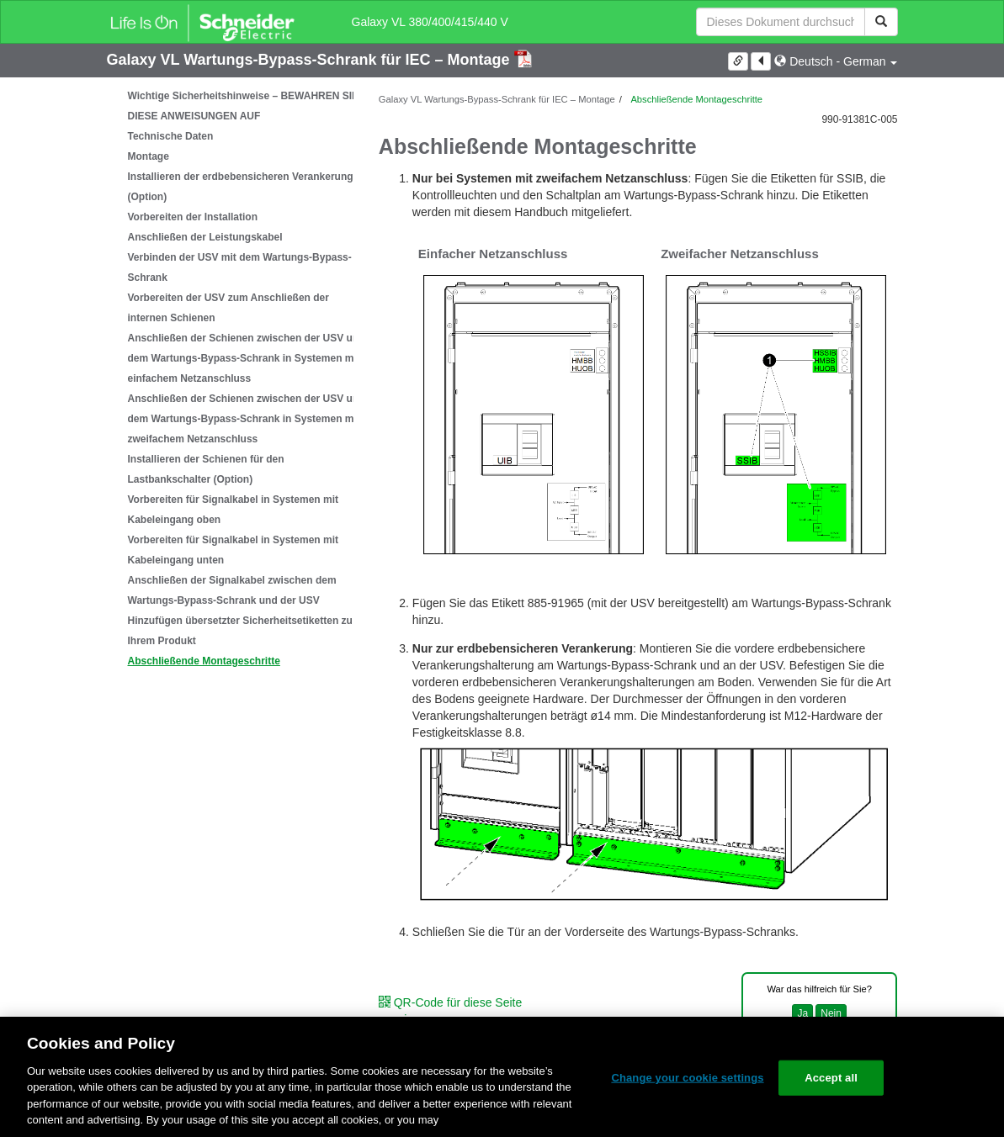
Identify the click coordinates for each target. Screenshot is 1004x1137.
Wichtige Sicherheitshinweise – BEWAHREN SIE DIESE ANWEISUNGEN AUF (243, 106)
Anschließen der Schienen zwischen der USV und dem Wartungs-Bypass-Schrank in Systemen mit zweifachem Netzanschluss (246, 419)
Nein (831, 1013)
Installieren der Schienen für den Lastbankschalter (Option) (206, 469)
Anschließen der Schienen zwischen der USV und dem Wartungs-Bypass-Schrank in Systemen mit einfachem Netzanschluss (246, 358)
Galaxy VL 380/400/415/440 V (430, 22)
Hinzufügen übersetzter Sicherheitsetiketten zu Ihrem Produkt (240, 631)
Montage (148, 156)
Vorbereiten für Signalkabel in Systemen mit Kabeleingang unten (233, 550)
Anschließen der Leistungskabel (205, 237)
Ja (802, 1013)
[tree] (230, 378)
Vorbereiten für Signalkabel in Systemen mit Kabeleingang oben (233, 510)
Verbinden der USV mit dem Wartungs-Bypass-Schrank (240, 267)
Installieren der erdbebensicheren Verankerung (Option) (240, 187)
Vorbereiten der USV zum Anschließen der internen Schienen (228, 308)
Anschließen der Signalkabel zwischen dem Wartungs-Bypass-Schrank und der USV (232, 590)
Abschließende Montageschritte (204, 661)
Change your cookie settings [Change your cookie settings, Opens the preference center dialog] (687, 1077)
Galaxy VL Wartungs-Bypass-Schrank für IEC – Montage (310, 59)
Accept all (831, 1077)
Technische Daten (171, 136)
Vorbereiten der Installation (193, 217)
